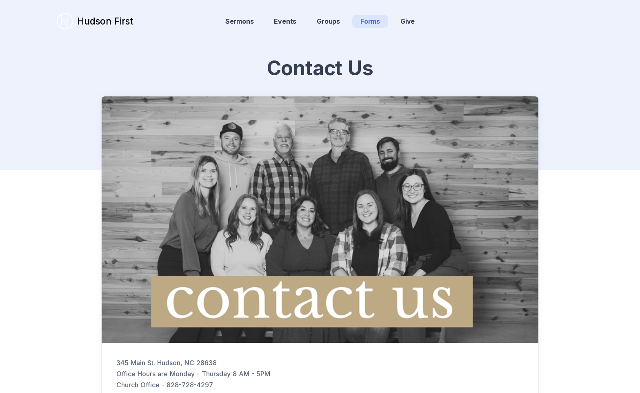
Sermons (239, 21)
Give (407, 21)
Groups (328, 21)
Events (285, 21)
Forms (370, 21)
